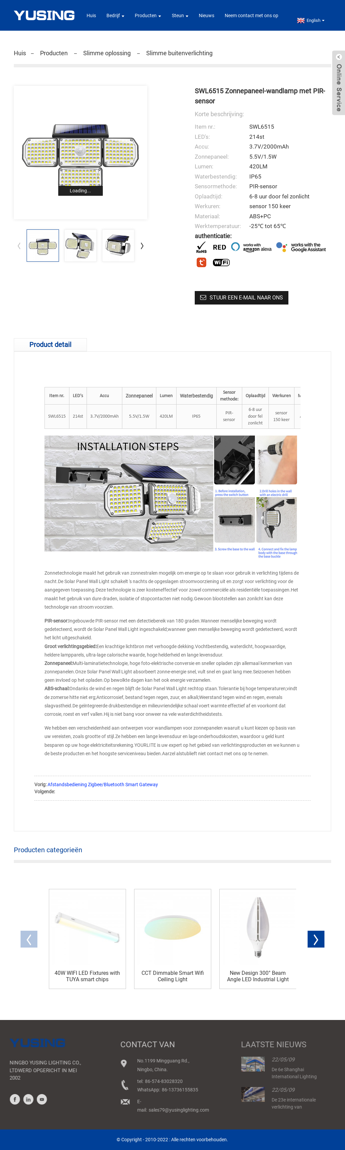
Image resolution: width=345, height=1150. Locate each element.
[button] (142, 245)
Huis (91, 15)
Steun (180, 15)
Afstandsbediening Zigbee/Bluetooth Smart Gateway (103, 784)
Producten (148, 15)
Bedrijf (115, 15)
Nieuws (206, 15)
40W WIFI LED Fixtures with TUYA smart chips (87, 976)
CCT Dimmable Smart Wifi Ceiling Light (173, 976)
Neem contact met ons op (251, 15)
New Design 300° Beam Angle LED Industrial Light (258, 976)
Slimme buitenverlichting (179, 53)
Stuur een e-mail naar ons (246, 297)
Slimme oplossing (107, 53)
